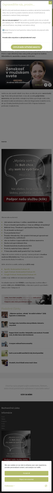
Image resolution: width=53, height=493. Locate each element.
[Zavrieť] (50, 2)
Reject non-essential (26, 479)
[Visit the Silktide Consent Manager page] (46, 486)
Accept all (26, 473)
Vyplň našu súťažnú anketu (26, 47)
